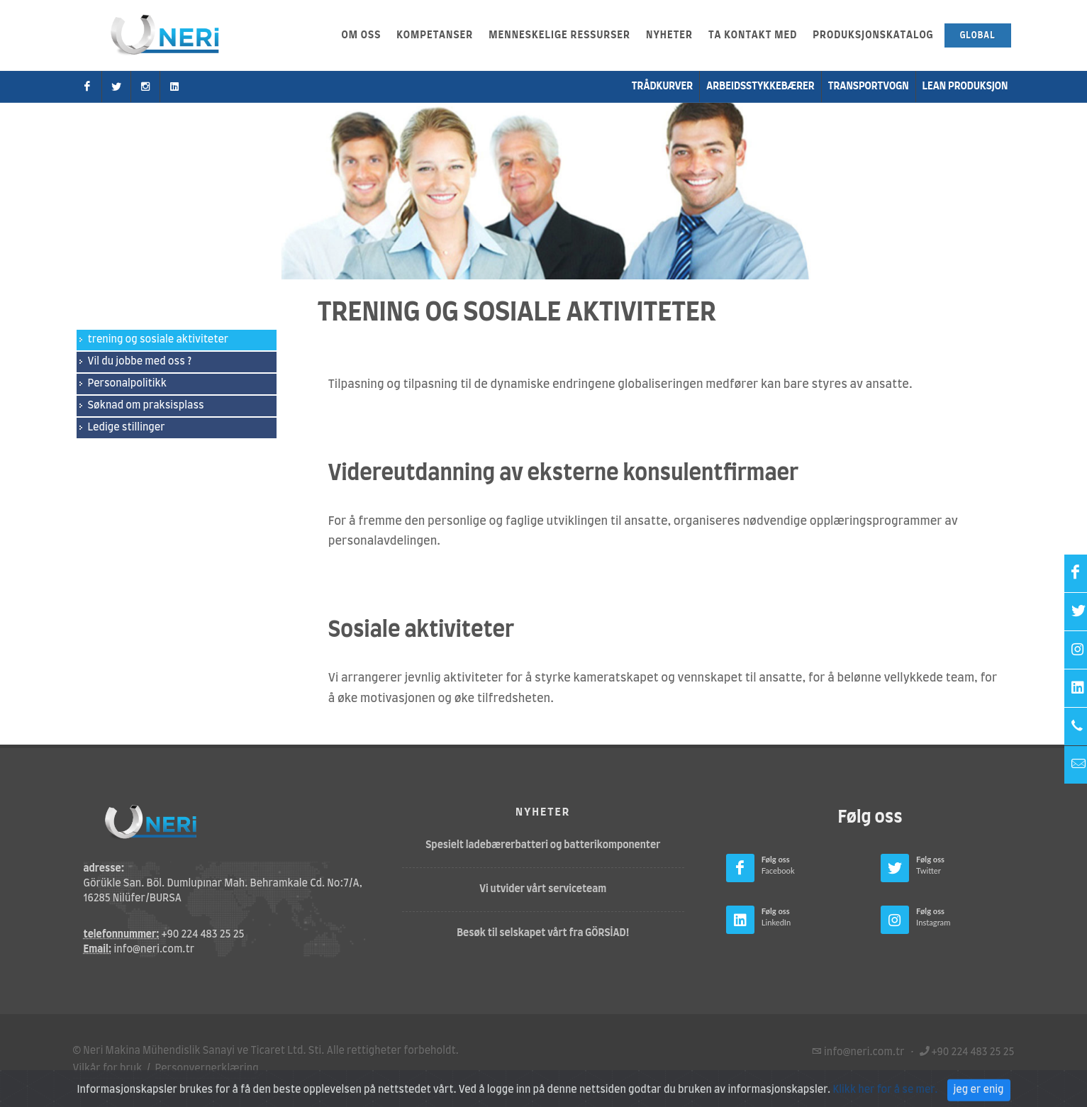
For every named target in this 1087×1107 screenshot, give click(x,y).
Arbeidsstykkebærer (760, 86)
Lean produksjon (965, 86)
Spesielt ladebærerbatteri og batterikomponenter (542, 845)
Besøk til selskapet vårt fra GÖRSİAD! (543, 933)
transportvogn (868, 86)
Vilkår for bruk (108, 1069)
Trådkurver (662, 86)
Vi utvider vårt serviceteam (542, 889)
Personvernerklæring (207, 1069)
